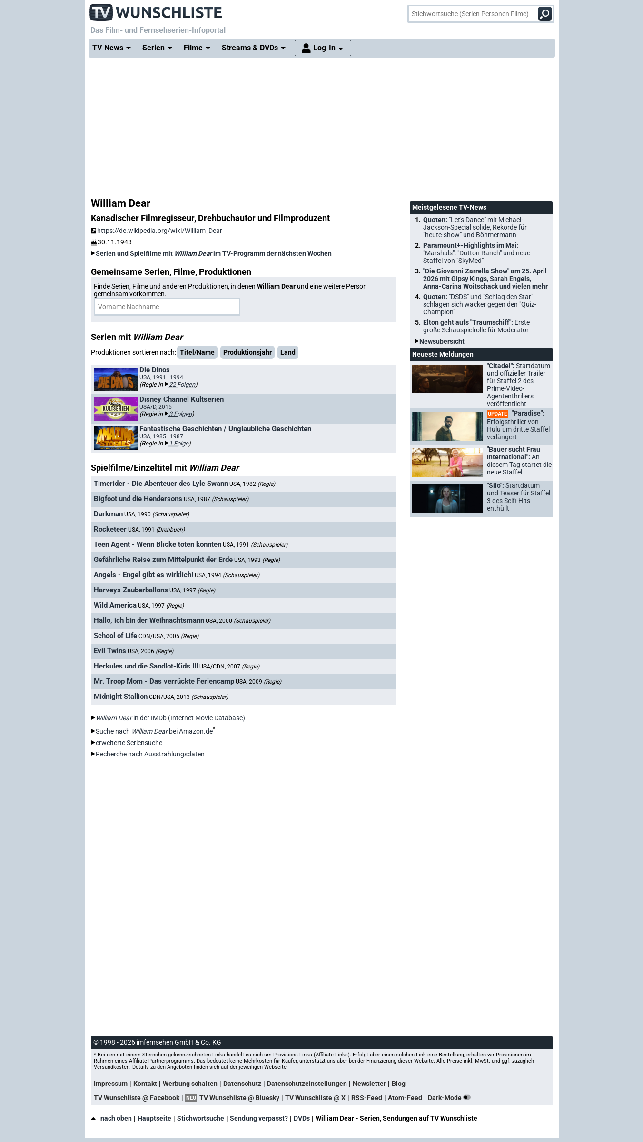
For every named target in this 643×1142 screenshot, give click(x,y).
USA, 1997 (192, 590)
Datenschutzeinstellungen (307, 1083)
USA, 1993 (257, 560)
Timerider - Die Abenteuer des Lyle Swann (161, 483)
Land (288, 352)
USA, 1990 (156, 514)
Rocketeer (110, 529)
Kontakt (145, 1083)
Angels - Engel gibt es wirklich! (143, 575)
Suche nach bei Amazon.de (154, 731)
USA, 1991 (156, 529)
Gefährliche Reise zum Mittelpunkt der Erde (163, 559)
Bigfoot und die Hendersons (138, 498)
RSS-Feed (366, 1098)
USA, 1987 (216, 499)
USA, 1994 (227, 575)
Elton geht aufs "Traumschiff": (476, 326)
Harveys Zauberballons (131, 590)
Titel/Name (197, 352)
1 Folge (178, 443)
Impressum (111, 1083)
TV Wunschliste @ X (315, 1098)
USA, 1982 (252, 484)
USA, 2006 (150, 651)
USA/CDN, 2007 (229, 666)
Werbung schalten (190, 1083)
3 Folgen (180, 413)
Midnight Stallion (121, 696)
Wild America (115, 605)
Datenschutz (242, 1083)
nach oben (111, 1118)
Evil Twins (110, 651)
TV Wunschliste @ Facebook (136, 1098)
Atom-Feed (405, 1098)
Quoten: (475, 227)
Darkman (108, 514)
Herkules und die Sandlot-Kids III (146, 666)
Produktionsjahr (247, 352)
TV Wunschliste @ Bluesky (239, 1098)
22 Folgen (182, 384)
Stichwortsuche (200, 1118)
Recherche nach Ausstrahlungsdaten (150, 754)
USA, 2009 (258, 681)
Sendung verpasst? (259, 1118)
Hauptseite (154, 1118)
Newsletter (369, 1083)
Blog (399, 1083)
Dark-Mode (451, 1098)
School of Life (115, 635)
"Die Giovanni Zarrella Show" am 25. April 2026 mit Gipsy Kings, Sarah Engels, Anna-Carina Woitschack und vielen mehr (485, 278)
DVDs (302, 1118)
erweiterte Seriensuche (129, 742)
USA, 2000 (238, 621)
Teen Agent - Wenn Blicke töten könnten (157, 544)
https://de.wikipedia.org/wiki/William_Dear (156, 230)
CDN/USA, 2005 (168, 636)
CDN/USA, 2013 (188, 697)
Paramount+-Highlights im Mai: (476, 253)
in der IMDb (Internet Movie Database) (170, 718)
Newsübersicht (442, 341)
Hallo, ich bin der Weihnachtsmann (149, 620)
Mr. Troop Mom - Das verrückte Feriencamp (164, 681)
